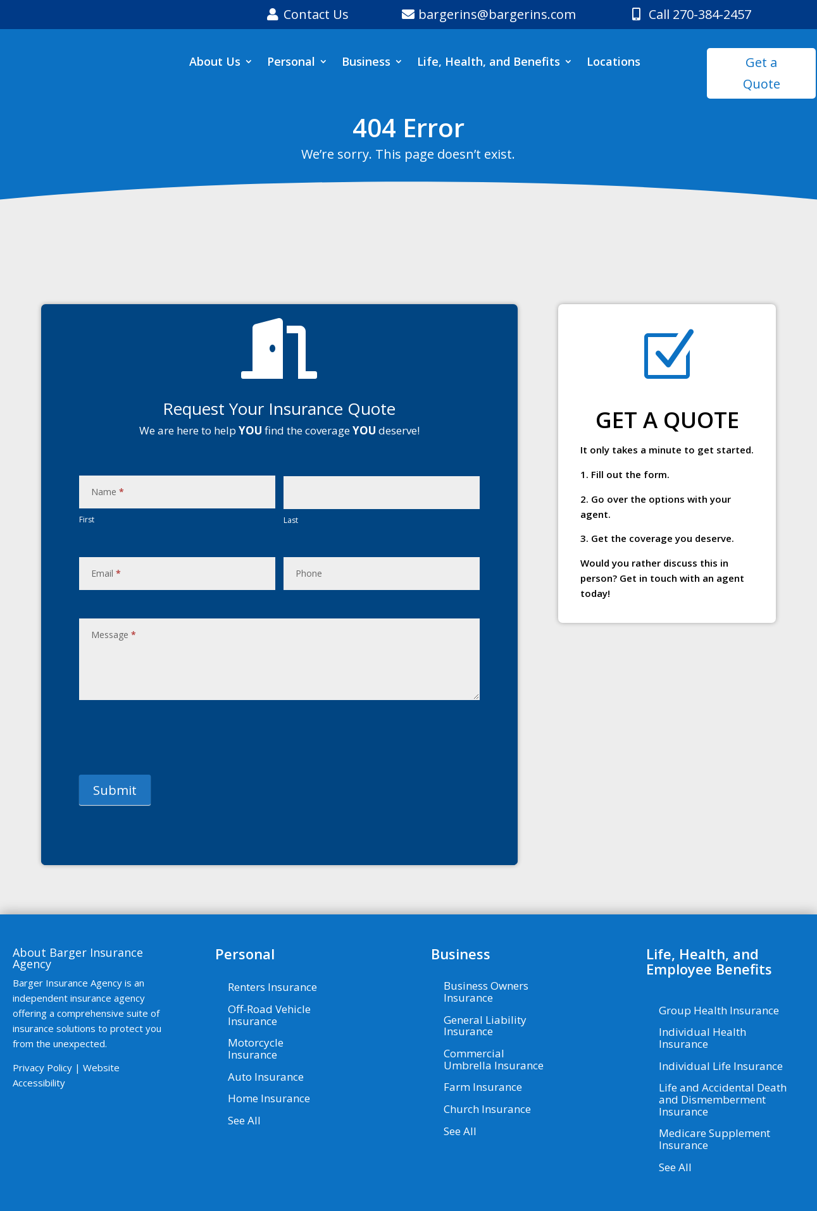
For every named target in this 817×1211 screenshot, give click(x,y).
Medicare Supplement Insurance (714, 1140)
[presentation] (175, 737)
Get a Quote (761, 73)
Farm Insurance (483, 1087)
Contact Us (316, 14)
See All (244, 1121)
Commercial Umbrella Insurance (494, 1060)
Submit (115, 790)
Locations (613, 63)
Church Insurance (487, 1109)
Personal (291, 63)
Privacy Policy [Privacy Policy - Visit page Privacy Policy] (42, 1067)
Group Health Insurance (719, 1011)
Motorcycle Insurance (256, 1049)
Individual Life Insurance (721, 1066)
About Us (214, 63)
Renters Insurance (272, 987)
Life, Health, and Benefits (488, 63)
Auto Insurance (266, 1077)
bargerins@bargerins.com (497, 14)
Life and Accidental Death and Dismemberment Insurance (723, 1100)
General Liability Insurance (485, 1026)
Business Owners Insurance (486, 992)
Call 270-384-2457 (700, 14)
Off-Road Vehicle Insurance (269, 1016)
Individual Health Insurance (702, 1038)
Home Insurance (269, 1099)
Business (366, 63)
